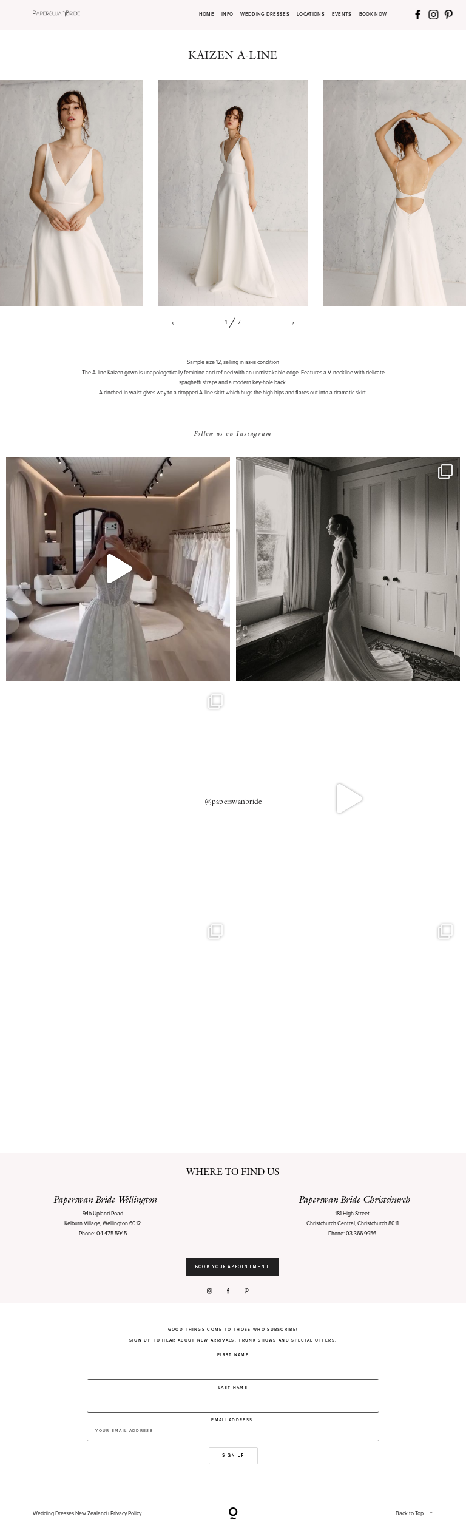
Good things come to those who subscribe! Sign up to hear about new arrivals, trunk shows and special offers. (233, 1335)
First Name (233, 1355)
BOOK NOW (373, 15)
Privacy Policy (125, 1513)
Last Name (233, 1388)
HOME (206, 15)
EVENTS (342, 15)
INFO (227, 15)
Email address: (233, 1429)
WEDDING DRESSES (264, 15)
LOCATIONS (311, 15)
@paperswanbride (233, 801)
